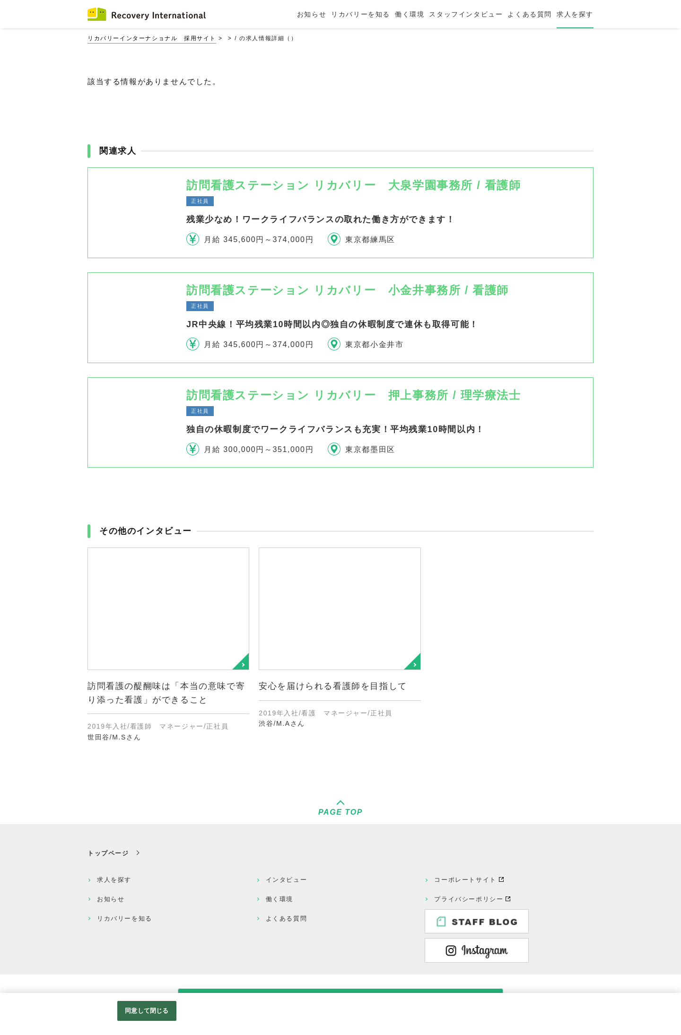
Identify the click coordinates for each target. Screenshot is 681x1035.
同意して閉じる (146, 1010)
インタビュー (286, 879)
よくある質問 (286, 918)
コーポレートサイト (465, 879)
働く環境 (279, 899)
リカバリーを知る (124, 918)
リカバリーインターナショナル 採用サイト (151, 38)
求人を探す (114, 879)
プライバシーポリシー (468, 899)
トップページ (108, 853)
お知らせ (110, 899)
